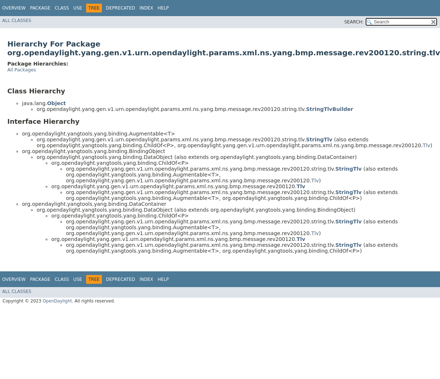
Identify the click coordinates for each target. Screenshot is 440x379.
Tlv (426, 145)
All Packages (21, 70)
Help (163, 8)
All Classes (16, 20)
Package (40, 8)
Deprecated (120, 8)
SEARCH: (354, 22)
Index (147, 8)
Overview (14, 8)
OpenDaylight (57, 301)
